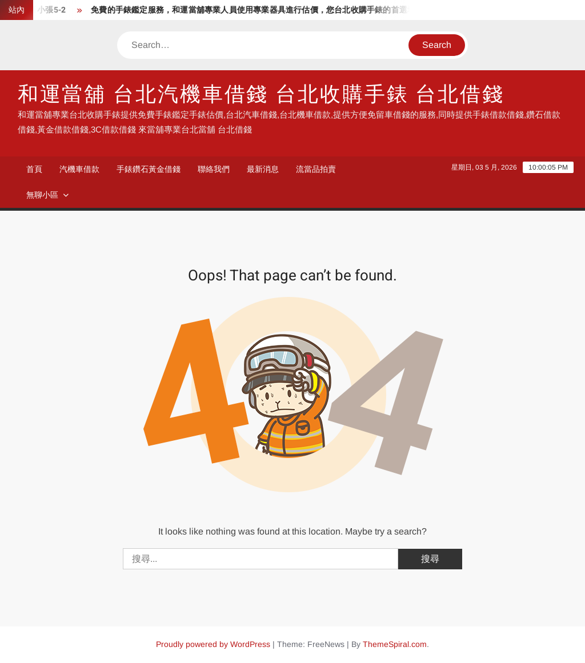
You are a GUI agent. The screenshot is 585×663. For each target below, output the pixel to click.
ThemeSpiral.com (395, 644)
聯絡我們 (214, 169)
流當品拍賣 (316, 169)
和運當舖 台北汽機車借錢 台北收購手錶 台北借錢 (261, 94)
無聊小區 (42, 194)
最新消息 (263, 169)
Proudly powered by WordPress (213, 644)
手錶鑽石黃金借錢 (149, 169)
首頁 (34, 169)
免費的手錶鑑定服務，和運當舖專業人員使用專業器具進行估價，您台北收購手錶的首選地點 (259, 10)
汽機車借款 (79, 169)
